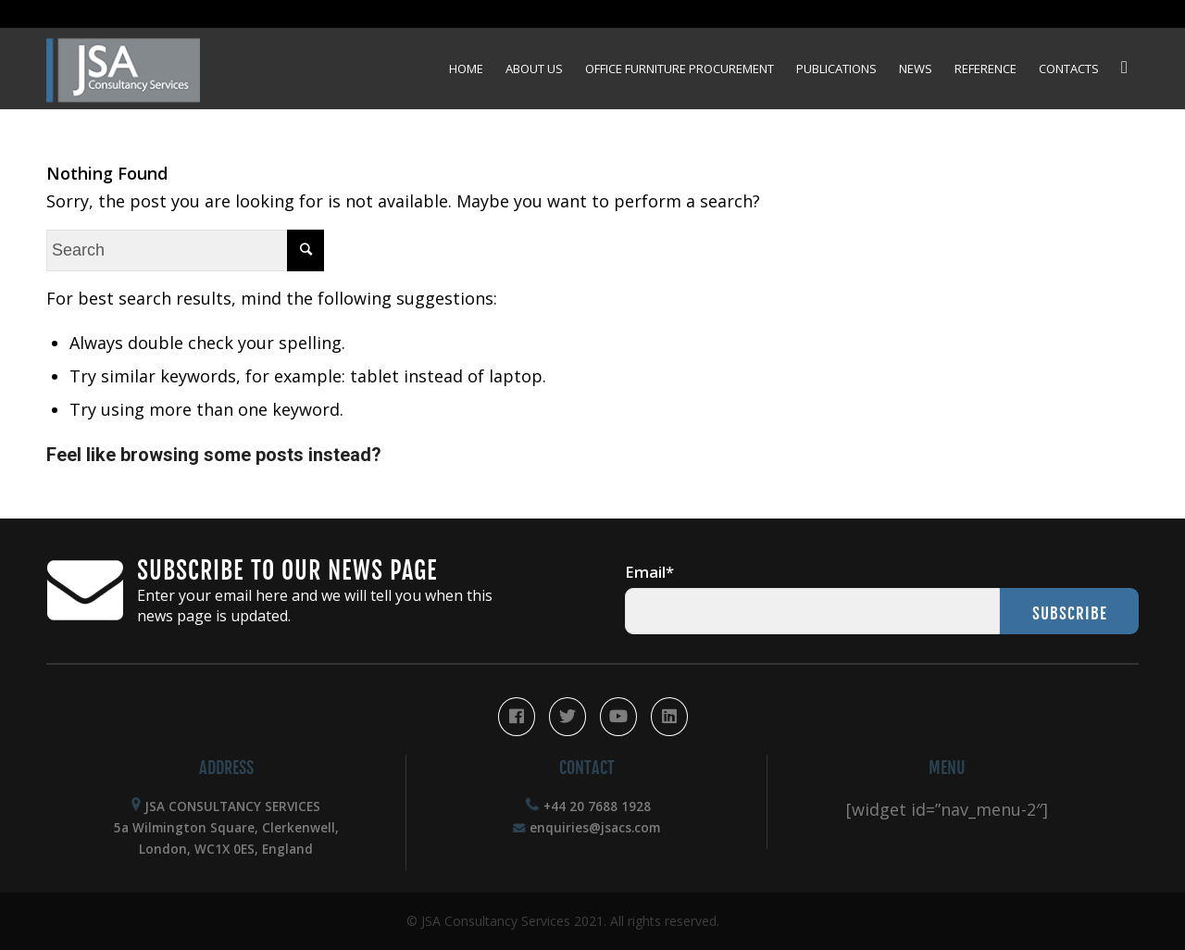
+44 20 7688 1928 (597, 806)
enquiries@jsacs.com (595, 827)
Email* (649, 571)
